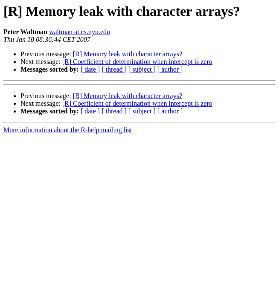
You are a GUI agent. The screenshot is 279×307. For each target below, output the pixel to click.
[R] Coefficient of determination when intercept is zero (137, 61)
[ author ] (170, 69)
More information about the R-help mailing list (67, 129)
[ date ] (90, 69)
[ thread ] (114, 69)
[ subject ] (142, 69)
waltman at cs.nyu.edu (79, 31)
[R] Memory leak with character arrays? (127, 54)
